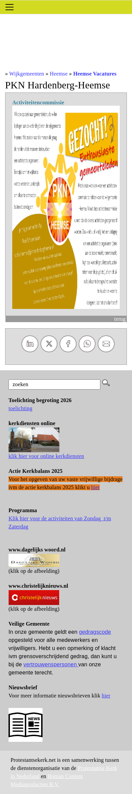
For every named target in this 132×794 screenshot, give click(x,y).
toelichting (20, 408)
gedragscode (95, 632)
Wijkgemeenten (26, 74)
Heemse (59, 74)
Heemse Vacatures (94, 74)
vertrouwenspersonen (51, 664)
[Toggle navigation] (9, 7)
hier (106, 695)
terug (120, 319)
